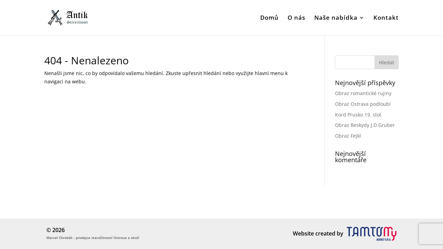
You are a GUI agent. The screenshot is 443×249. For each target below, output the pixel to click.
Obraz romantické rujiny (363, 93)
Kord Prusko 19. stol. (358, 114)
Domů (269, 18)
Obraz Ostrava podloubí (363, 104)
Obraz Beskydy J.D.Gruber (365, 125)
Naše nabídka (336, 18)
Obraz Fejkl (348, 135)
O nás (296, 18)
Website (303, 233)
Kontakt (386, 18)
